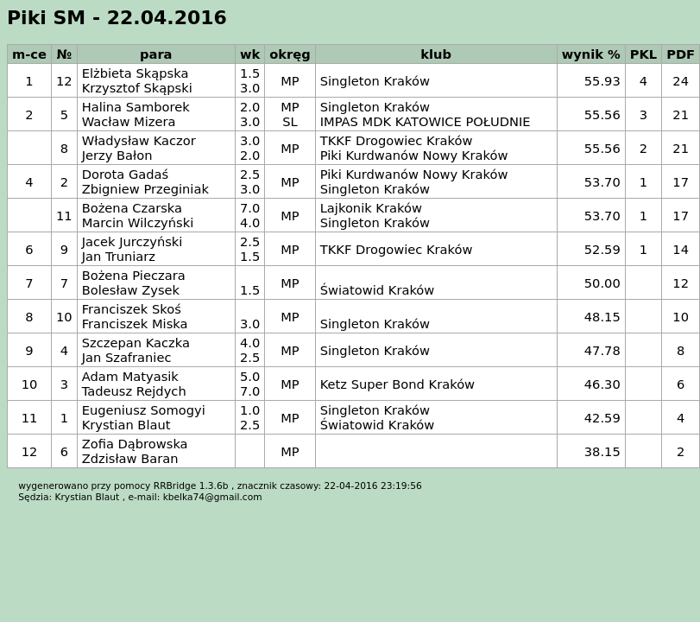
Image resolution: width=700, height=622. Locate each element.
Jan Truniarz (118, 256)
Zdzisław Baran (130, 458)
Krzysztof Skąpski (137, 87)
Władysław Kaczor (139, 140)
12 (64, 80)
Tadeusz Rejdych (134, 391)
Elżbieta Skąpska (135, 73)
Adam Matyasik (130, 376)
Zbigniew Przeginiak (145, 188)
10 (64, 316)
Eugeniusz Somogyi (143, 410)
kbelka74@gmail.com (212, 497)
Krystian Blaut (126, 424)
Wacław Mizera (129, 121)
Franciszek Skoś (131, 308)
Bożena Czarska (132, 207)
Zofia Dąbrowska (135, 443)
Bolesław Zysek (131, 289)
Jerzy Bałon (117, 155)
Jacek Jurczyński (132, 241)
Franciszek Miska (135, 323)
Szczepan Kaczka (136, 342)
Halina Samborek (136, 106)
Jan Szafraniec (127, 357)
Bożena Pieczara (134, 275)
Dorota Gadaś (125, 174)
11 (64, 215)
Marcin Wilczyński (138, 222)
